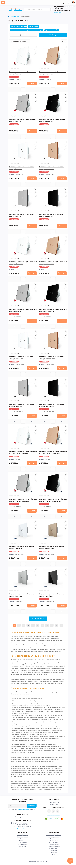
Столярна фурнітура (22, 837)
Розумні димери (33, 26)
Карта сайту (53, 850)
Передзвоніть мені (22, 828)
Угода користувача (54, 837)
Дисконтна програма (54, 846)
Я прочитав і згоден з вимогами (22, 810)
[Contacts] (68, 2)
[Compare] (35, 53)
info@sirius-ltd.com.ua (54, 815)
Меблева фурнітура (22, 835)
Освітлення (22, 840)
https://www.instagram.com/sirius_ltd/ (53, 811)
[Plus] (32, 89)
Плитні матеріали (22, 842)
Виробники (54, 852)
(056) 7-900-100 (58, 8)
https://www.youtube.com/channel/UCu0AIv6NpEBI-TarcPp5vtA (57, 811)
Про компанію (54, 840)
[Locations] (63, 2)
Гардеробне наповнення (22, 838)
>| (61, 625)
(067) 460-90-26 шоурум (62, 10)
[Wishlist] (35, 50)
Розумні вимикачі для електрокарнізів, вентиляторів (26, 30)
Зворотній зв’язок (53, 848)
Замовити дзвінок (58, 12)
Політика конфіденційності (24, 809)
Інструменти (22, 846)
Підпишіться (31, 805)
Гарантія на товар (53, 844)
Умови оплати (54, 838)
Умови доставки (53, 842)
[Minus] (14, 89)
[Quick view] (35, 47)
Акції (53, 854)
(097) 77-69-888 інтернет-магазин (64, 7)
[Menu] (3, 2)
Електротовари (15, 16)
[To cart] (32, 83)
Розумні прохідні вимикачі (19, 26)
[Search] (25, 9)
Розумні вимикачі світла (51, 30)
